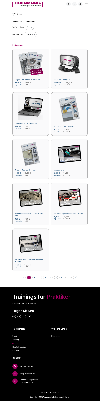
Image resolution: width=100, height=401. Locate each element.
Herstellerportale (19, 347)
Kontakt (15, 351)
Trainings (16, 340)
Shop (16, 343)
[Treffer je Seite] (29, 27)
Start (14, 336)
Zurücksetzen (17, 45)
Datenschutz (55, 392)
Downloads (55, 336)
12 (70, 277)
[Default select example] (31, 34)
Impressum (44, 392)
